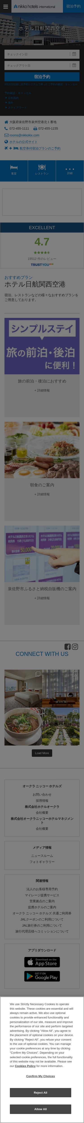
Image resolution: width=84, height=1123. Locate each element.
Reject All (40, 1092)
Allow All (40, 1109)
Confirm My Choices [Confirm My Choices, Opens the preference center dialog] (40, 1076)
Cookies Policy (25, 1066)
